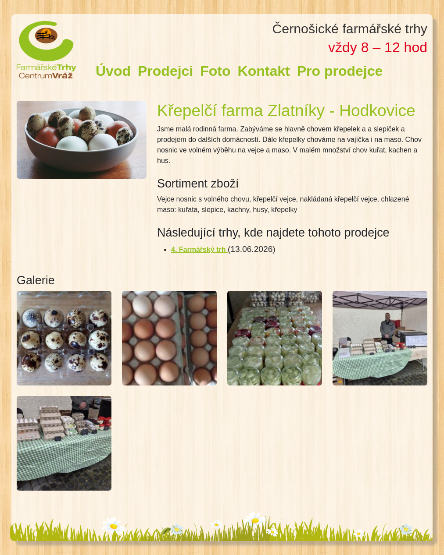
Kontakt (264, 71)
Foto (215, 71)
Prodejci (165, 71)
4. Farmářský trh (199, 249)
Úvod (113, 71)
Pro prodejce (340, 71)
